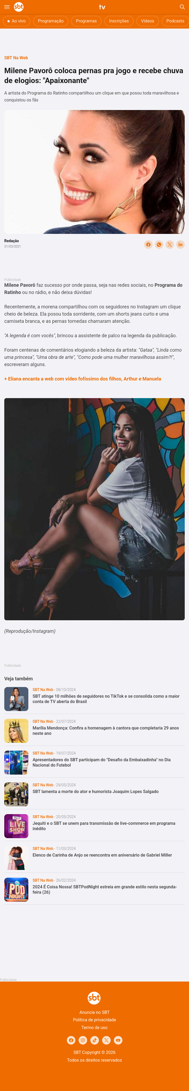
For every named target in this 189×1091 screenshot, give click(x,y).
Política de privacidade (94, 1019)
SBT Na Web (16, 57)
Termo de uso (94, 1027)
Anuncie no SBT (94, 1012)
